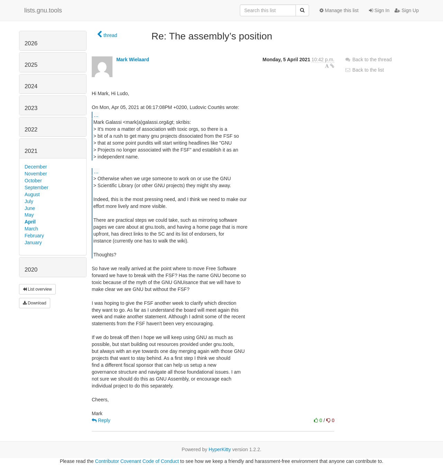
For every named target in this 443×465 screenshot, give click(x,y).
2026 (31, 43)
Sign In (379, 10)
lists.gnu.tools (43, 10)
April (30, 222)
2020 (31, 269)
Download (34, 303)
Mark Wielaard (132, 59)
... (96, 115)
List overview (37, 289)
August (32, 194)
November (36, 173)
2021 (31, 151)
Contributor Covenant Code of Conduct (137, 461)
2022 (31, 129)
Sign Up (407, 10)
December (36, 167)
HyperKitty (220, 449)
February (34, 235)
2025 (31, 65)
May (29, 215)
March (31, 228)
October (33, 180)
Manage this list (339, 10)
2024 (31, 86)
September (36, 187)
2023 (31, 108)
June (30, 208)
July (29, 201)
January (33, 242)
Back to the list (364, 70)
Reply (101, 420)
